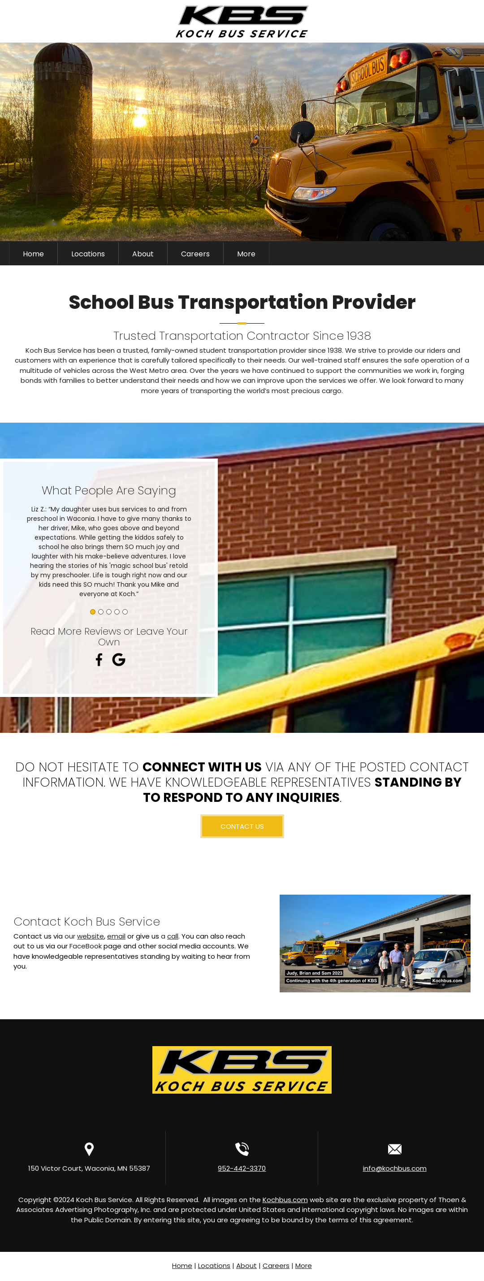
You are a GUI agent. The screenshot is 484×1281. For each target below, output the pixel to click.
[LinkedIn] (461, 253)
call (172, 936)
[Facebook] (448, 253)
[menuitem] (33, 253)
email (116, 936)
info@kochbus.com (395, 1168)
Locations (214, 1265)
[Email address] (421, 253)
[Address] (434, 253)
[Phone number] (408, 253)
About (246, 1265)
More (303, 1265)
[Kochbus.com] (242, 21)
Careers (276, 1265)
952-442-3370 (242, 1168)
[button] (109, 549)
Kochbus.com (285, 1199)
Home (182, 1265)
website (90, 936)
